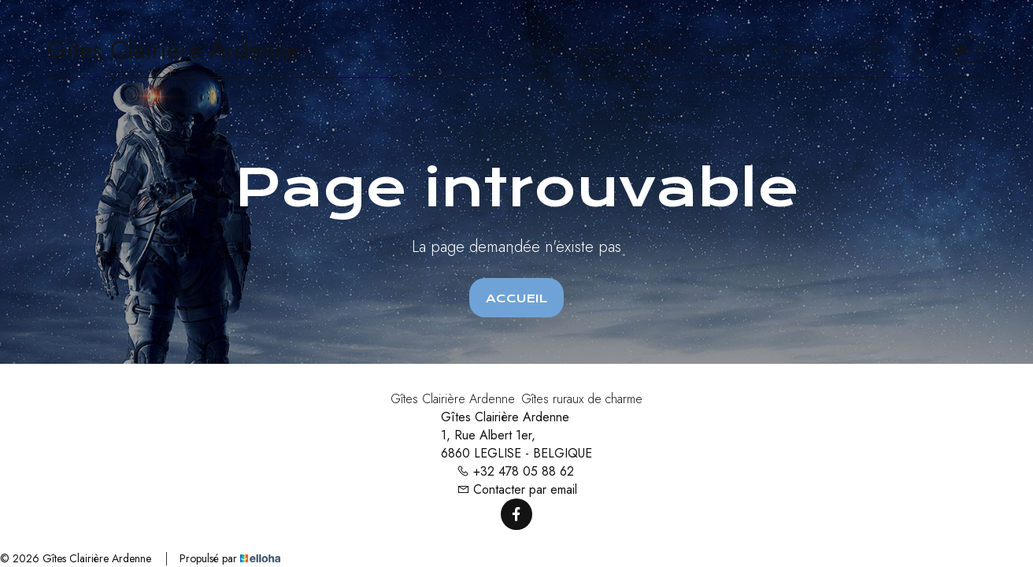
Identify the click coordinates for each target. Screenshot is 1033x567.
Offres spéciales (627, 50)
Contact (725, 50)
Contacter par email (517, 489)
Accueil (516, 298)
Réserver (797, 50)
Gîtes (534, 50)
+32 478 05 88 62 (515, 471)
